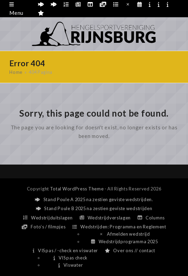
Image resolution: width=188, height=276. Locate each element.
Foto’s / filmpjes (44, 226)
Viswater (70, 265)
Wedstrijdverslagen (105, 217)
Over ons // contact (130, 250)
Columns (151, 217)
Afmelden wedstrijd (124, 234)
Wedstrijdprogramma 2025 (124, 241)
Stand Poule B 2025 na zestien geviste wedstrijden (94, 208)
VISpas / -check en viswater (65, 250)
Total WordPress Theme (77, 188)
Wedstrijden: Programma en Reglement (119, 226)
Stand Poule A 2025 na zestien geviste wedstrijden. (94, 199)
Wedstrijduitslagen (48, 217)
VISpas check (70, 257)
